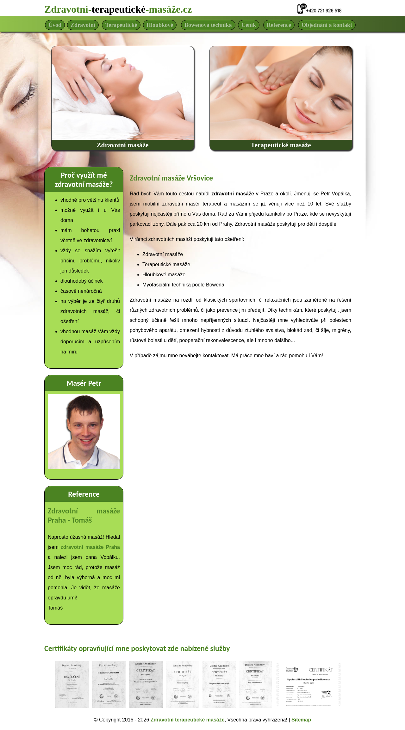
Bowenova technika (208, 25)
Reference (279, 25)
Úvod (54, 25)
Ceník (248, 25)
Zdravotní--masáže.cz (118, 9)
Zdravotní (83, 25)
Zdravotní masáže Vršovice (171, 177)
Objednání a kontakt (327, 25)
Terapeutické (121, 25)
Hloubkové (159, 25)
